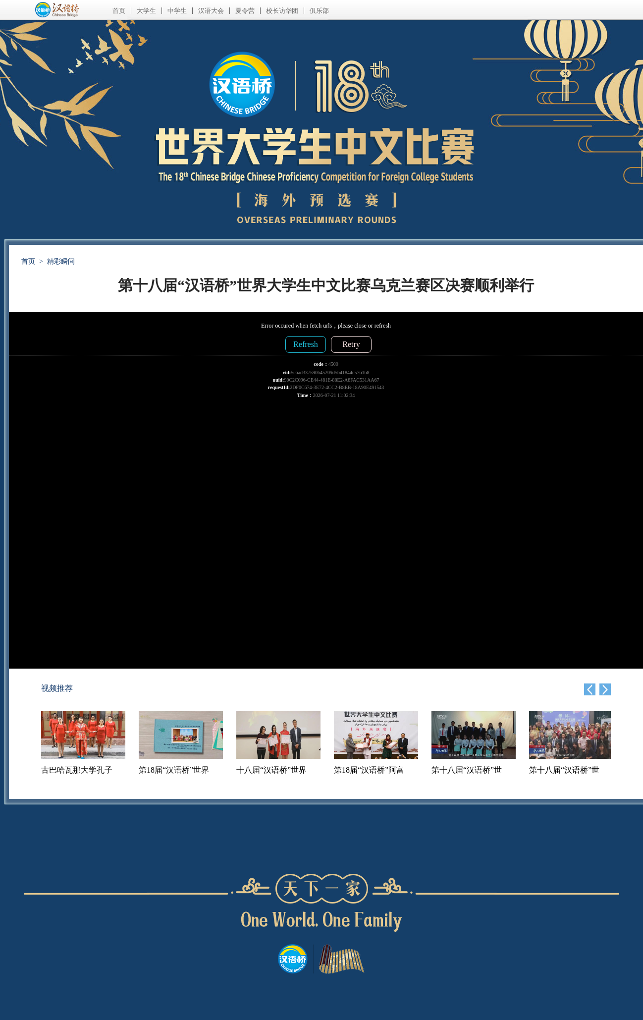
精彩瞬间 (61, 261)
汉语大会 (211, 10)
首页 (118, 10)
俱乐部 (319, 10)
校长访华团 (282, 10)
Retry (351, 344)
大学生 (146, 10)
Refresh (305, 344)
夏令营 (245, 10)
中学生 (177, 10)
